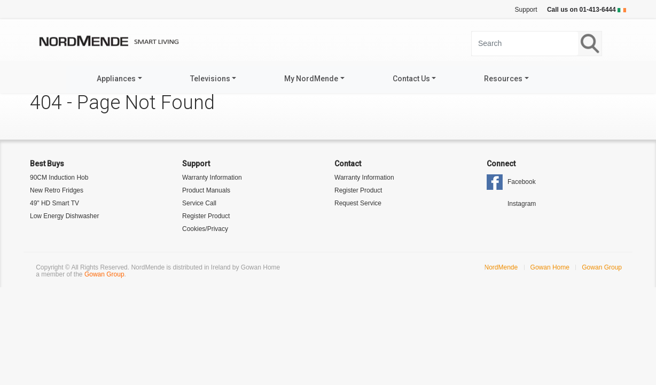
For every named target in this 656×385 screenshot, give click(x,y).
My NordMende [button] (311, 78)
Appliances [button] (116, 78)
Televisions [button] (210, 78)
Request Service (357, 203)
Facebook (521, 182)
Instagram (521, 203)
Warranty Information (212, 177)
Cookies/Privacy (205, 229)
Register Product (206, 216)
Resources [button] (503, 78)
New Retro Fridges (56, 190)
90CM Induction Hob (59, 177)
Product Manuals (206, 190)
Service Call (199, 203)
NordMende (501, 267)
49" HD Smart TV (54, 203)
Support (526, 9)
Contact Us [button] (411, 78)
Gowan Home (549, 267)
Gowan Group (104, 274)
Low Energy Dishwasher (64, 216)
